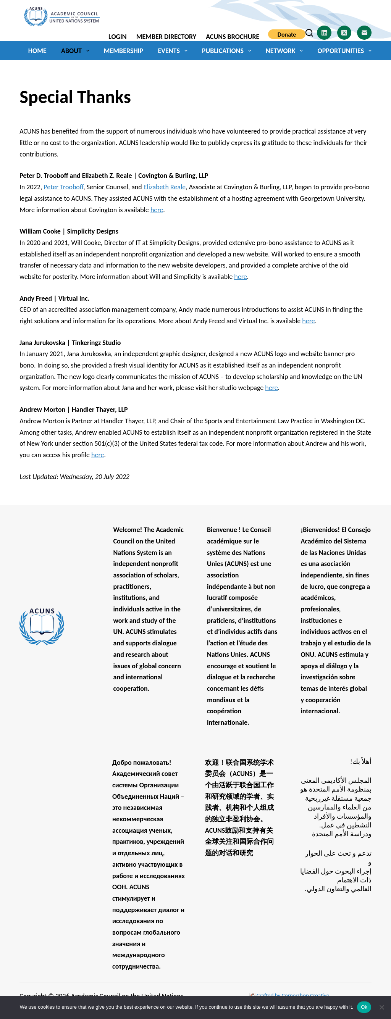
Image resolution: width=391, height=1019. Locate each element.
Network (286, 50)
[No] (381, 1007)
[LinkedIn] (324, 33)
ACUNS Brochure (232, 36)
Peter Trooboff (63, 187)
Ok (364, 1007)
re (101, 455)
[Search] (309, 33)
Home (37, 51)
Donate (287, 34)
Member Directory (166, 36)
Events (174, 50)
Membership (123, 51)
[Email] (364, 33)
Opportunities (345, 50)
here (156, 210)
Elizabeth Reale (165, 187)
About (76, 50)
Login (117, 36)
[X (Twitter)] (344, 33)
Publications (228, 50)
